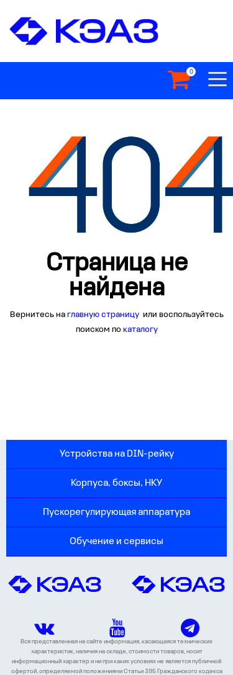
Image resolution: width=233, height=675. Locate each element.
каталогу (140, 329)
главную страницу (104, 315)
